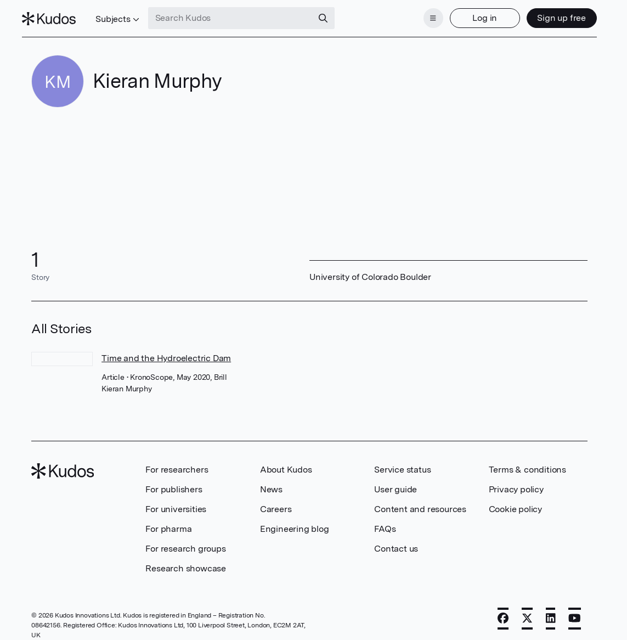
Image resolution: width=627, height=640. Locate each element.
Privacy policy (516, 483)
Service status (402, 463)
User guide (395, 483)
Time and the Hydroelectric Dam (166, 351)
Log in (475, 15)
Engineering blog (294, 522)
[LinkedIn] (551, 612)
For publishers (173, 483)
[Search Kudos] (239, 15)
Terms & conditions (527, 463)
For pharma (168, 522)
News (271, 483)
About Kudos (286, 463)
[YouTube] (574, 612)
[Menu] (424, 15)
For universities (175, 502)
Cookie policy (515, 502)
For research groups (185, 542)
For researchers (176, 463)
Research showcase (185, 562)
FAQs (385, 522)
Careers (276, 502)
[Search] (332, 15)
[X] (527, 612)
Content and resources (420, 502)
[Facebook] (503, 612)
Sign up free (552, 15)
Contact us (396, 542)
